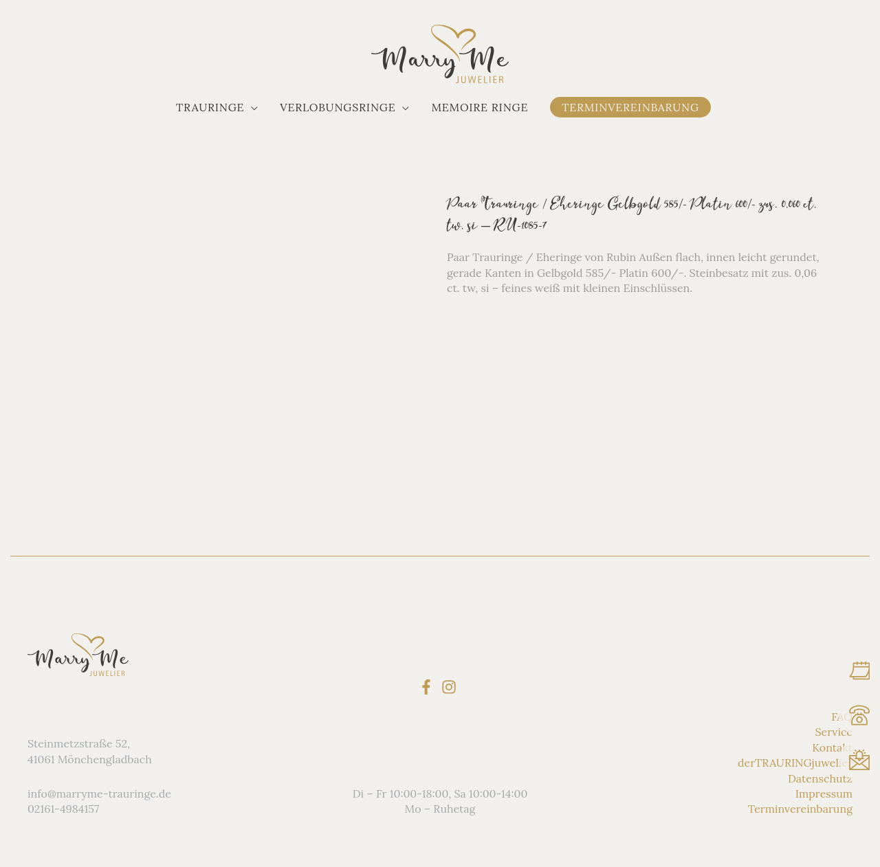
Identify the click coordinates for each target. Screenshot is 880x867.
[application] (251, 107)
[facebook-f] (429, 687)
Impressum (823, 793)
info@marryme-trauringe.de (99, 793)
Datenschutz (820, 778)
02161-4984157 (63, 808)
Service (833, 732)
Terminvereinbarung (800, 808)
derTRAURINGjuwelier (795, 762)
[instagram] (451, 687)
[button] (217, 107)
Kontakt (832, 747)
